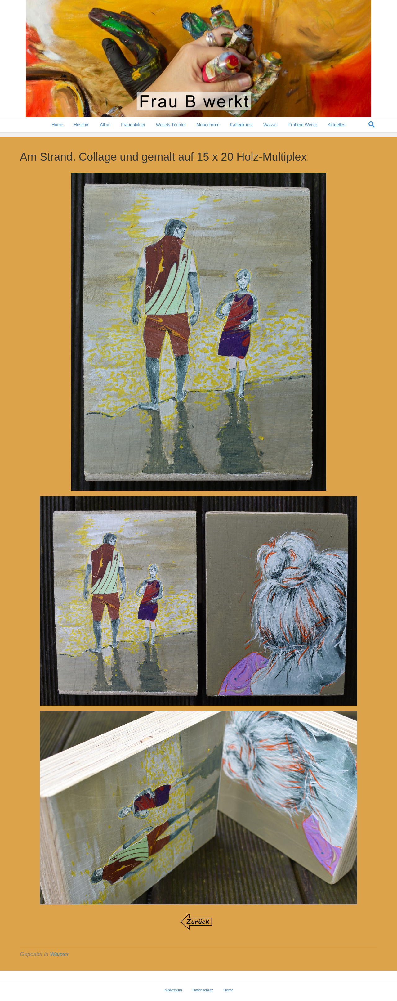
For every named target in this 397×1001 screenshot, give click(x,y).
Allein (105, 128)
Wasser (270, 128)
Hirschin (82, 128)
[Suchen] (371, 128)
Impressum (173, 990)
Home (57, 128)
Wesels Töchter (171, 128)
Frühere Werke (302, 128)
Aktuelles (337, 128)
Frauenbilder (133, 128)
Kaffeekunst (241, 128)
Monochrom (207, 128)
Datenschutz (202, 990)
